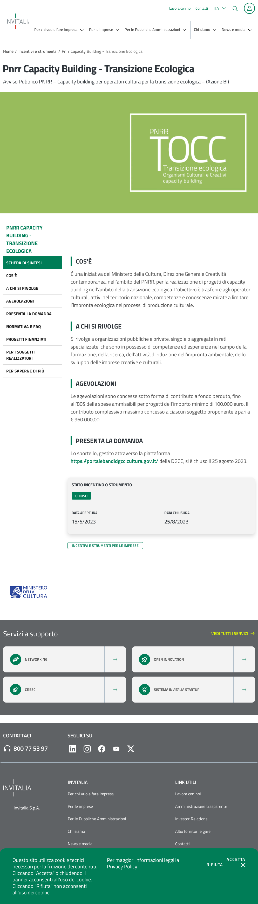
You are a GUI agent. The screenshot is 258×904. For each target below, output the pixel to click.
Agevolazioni (20, 301)
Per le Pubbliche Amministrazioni (97, 819)
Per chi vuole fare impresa (91, 794)
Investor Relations (191, 819)
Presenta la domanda (29, 314)
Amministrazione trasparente (201, 806)
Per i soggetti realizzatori (20, 355)
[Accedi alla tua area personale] (249, 8)
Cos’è (11, 275)
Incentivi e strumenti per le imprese (105, 545)
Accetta (236, 859)
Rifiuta (215, 864)
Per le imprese (80, 806)
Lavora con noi (180, 8)
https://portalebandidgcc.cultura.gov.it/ (114, 461)
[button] (219, 8)
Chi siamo (76, 831)
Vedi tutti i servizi (233, 633)
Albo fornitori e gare (193, 831)
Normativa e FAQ (23, 326)
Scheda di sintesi (24, 263)
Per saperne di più (25, 371)
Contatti (201, 8)
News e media (80, 844)
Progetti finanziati (26, 339)
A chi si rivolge (22, 288)
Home (8, 51)
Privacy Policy (122, 866)
